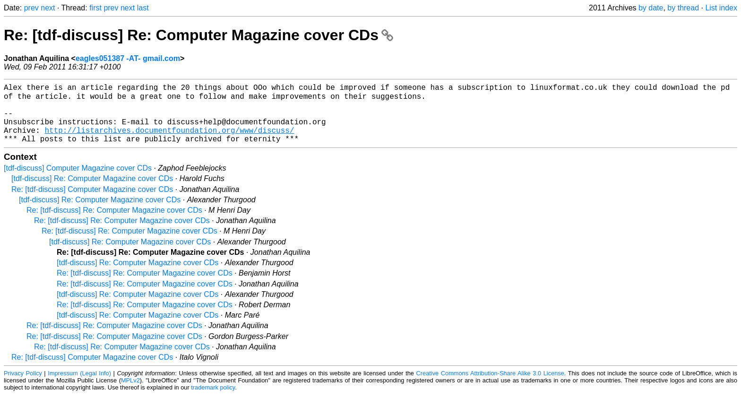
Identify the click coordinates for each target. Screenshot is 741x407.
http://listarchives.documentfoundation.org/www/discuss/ (169, 140)
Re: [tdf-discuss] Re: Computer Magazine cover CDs (198, 34)
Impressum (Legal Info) (79, 385)
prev (31, 8)
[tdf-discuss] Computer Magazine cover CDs (78, 180)
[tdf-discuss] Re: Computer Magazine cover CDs (92, 191)
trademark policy (213, 399)
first (95, 8)
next (48, 8)
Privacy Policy (23, 385)
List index (721, 8)
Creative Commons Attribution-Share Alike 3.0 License (490, 385)
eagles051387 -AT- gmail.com (128, 58)
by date (650, 8)
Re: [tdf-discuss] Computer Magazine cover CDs (92, 202)
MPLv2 (130, 392)
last (143, 8)
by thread (683, 8)
